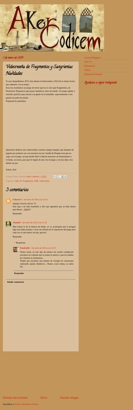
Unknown (17, 199)
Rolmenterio (89, 66)
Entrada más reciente (15, 397)
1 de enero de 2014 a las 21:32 (34, 222)
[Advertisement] (40, 373)
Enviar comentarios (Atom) (26, 404)
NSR (36, 181)
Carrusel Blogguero (92, 57)
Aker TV (18, 181)
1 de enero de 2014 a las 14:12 (35, 199)
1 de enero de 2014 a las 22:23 (43, 248)
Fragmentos (28, 181)
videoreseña (44, 181)
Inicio (43, 397)
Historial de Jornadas (93, 74)
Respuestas (20, 243)
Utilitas (87, 70)
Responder (17, 213)
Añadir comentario (15, 282)
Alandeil (16, 222)
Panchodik (25, 248)
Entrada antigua (69, 397)
